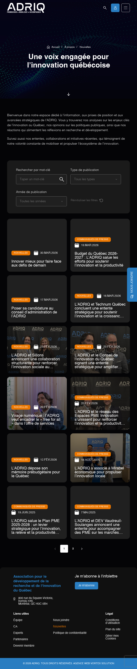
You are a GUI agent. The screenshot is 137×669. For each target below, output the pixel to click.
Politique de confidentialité (70, 633)
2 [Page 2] (73, 548)
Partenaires (20, 639)
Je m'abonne (86, 585)
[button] (125, 8)
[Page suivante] (82, 548)
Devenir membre (23, 645)
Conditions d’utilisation (112, 622)
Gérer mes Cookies (112, 637)
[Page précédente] (55, 548)
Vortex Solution (102, 663)
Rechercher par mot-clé (33, 170)
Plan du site (112, 629)
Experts (18, 633)
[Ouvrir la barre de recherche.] (105, 8)
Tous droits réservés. (57, 663)
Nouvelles (59, 626)
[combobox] (92, 179)
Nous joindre (61, 620)
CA (15, 626)
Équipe (17, 620)
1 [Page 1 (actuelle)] (64, 548)
